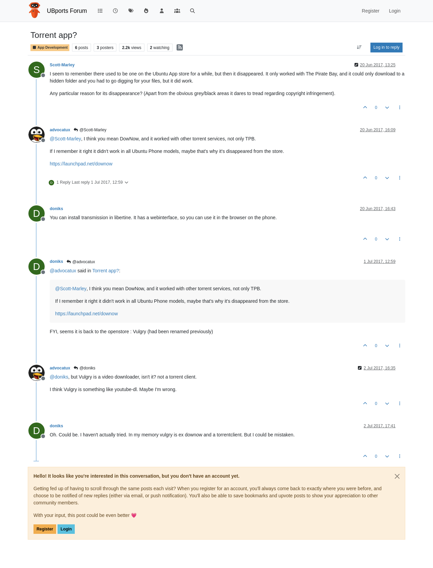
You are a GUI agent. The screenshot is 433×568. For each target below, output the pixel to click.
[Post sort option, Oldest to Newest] (359, 47)
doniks (56, 208)
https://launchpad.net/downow (81, 163)
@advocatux (80, 261)
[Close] (397, 476)
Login (66, 529)
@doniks (84, 368)
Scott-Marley (62, 65)
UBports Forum (67, 10)
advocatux (60, 130)
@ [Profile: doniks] (59, 377)
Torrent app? (105, 270)
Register (45, 529)
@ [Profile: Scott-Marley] (65, 138)
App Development (50, 47)
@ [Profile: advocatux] (63, 270)
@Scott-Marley (90, 130)
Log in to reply (386, 47)
